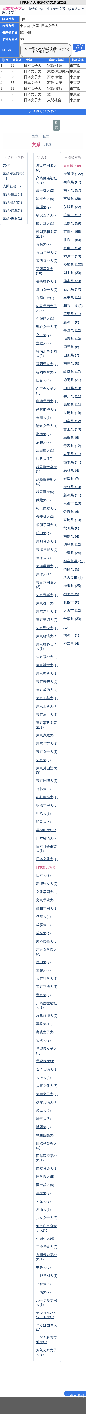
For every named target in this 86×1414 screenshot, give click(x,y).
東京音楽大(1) (47, 595)
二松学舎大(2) (47, 1247)
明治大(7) (43, 814)
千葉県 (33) (72, 619)
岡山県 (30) (72, 273)
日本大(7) (43, 875)
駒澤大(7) (43, 207)
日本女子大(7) (45, 867)
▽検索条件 (75, 1395)
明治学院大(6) (47, 805)
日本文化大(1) (47, 859)
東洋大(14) (44, 574)
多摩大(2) (43, 1110)
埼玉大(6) (43, 1119)
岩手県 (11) (72, 454)
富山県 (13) (72, 429)
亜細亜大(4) (45, 1238)
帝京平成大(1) (47, 987)
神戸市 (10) (72, 256)
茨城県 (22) (72, 207)
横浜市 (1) (71, 635)
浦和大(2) (43, 442)
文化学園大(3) (47, 892)
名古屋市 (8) (73, 578)
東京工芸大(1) (47, 698)
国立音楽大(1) (47, 1168)
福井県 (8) (71, 363)
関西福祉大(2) (47, 261)
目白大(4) (43, 380)
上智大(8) (43, 1284)
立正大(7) (43, 335)
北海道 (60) (72, 240)
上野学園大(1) (47, 1276)
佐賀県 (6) (71, 512)
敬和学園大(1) (47, 908)
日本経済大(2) (47, 838)
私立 (45, 136)
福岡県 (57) (72, 190)
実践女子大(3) (47, 1032)
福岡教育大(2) (47, 372)
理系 (47, 145)
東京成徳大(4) (47, 690)
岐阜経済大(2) (47, 1016)
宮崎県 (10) (72, 520)
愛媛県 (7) (71, 479)
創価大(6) (43, 1210)
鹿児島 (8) (71, 347)
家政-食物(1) (12, 202)
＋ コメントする (79, 46)
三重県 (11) (72, 297)
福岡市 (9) (71, 594)
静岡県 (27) (72, 380)
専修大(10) (44, 1024)
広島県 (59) (72, 223)
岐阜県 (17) (72, 372)
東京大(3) (43, 760)
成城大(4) (43, 933)
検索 (56, 125)
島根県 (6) (71, 437)
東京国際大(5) (47, 781)
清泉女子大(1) (47, 426)
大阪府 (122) (73, 174)
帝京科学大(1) (47, 978)
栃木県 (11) (72, 462)
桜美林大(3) (45, 517)
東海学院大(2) (47, 550)
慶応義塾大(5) (47, 941)
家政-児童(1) (12, 210)
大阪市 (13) (72, 610)
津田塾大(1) (45, 450)
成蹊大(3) (43, 925)
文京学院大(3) (47, 900)
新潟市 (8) (71, 322)
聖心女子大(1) (47, 327)
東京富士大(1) (47, 714)
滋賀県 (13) (72, 339)
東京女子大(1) (47, 752)
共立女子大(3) (47, 1218)
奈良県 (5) (71, 569)
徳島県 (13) (72, 545)
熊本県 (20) (72, 281)
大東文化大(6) (47, 1086)
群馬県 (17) (72, 314)
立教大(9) (43, 343)
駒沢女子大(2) (47, 215)
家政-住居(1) (12, 194)
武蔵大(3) (43, 500)
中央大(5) (43, 1267)
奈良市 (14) (72, 248)
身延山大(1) (45, 298)
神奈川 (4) (71, 643)
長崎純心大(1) (47, 281)
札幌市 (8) (71, 602)
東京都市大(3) (47, 603)
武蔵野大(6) (45, 492)
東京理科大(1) (47, 673)
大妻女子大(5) (47, 1094)
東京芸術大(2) (47, 620)
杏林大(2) (43, 789)
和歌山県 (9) (73, 306)
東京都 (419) (72, 165)
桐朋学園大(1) (47, 525)
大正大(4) (43, 1078)
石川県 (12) (72, 289)
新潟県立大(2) (47, 884)
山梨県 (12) (72, 421)
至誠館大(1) (45, 319)
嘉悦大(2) (43, 1193)
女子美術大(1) (47, 1069)
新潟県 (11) (72, 495)
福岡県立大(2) (47, 364)
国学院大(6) (45, 1177)
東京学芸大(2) (47, 743)
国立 (35, 136)
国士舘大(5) (45, 1185)
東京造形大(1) (47, 611)
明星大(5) (43, 822)
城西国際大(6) (47, 1135)
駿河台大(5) (45, 199)
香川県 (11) (72, 396)
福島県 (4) (71, 536)
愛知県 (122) (73, 264)
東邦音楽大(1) (47, 541)
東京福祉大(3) (47, 657)
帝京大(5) (43, 995)
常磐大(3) (43, 970)
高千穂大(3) (45, 191)
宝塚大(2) (43, 1040)
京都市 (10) (72, 503)
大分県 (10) (72, 487)
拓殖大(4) (43, 917)
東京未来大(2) (47, 682)
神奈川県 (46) (73, 561)
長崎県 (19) (72, 413)
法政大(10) (44, 459)
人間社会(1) (12, 186)
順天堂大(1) (45, 223)
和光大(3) (43, 1201)
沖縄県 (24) (72, 553)
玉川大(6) (43, 418)
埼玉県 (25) (72, 586)
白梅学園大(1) (47, 401)
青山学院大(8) (47, 252)
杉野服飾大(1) (47, 797)
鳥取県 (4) (71, 470)
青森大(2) (43, 244)
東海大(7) (43, 558)
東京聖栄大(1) (47, 628)
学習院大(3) (45, 1061)
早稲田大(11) (46, 830)
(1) (65, 627)
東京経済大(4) (47, 636)
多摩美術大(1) (47, 1102)
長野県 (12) (72, 330)
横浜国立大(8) (47, 508)
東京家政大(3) (47, 735)
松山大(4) (43, 533)
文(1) (6, 165)
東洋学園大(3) (47, 566)
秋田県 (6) (71, 528)
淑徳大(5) (43, 434)
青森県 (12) (72, 446)
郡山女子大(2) (47, 290)
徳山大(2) (43, 962)
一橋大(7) (43, 1292)
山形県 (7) (71, 355)
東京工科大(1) (47, 706)
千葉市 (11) (72, 215)
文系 (36, 144)
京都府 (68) (72, 232)
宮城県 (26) (72, 199)
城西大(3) (43, 1127)
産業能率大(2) (47, 409)
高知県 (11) (72, 405)
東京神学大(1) (47, 665)
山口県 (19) (72, 388)
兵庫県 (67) (72, 182)
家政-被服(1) (12, 218)
